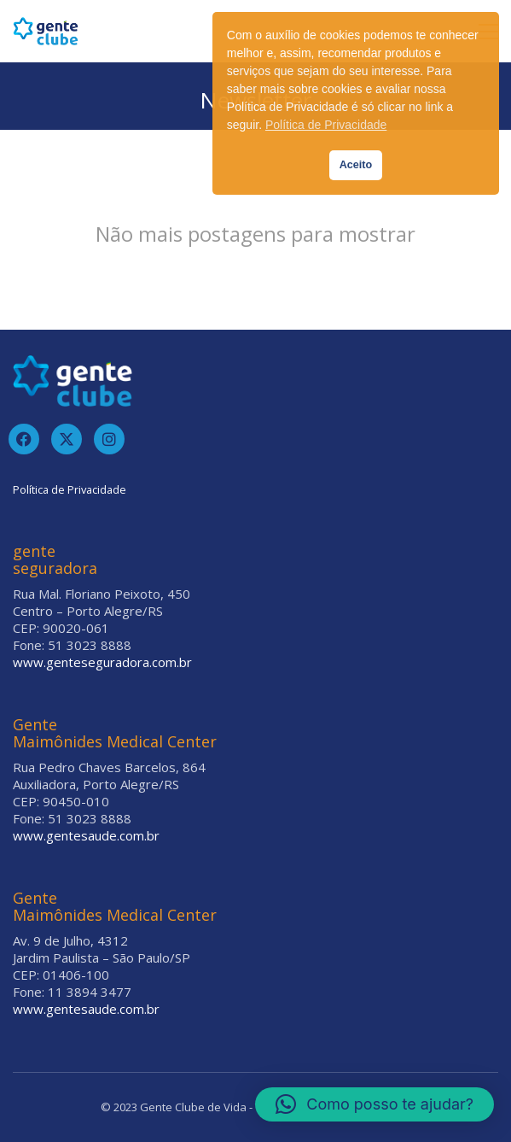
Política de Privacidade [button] (325, 125)
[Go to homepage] (45, 31)
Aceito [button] (356, 165)
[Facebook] (24, 439)
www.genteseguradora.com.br (102, 662)
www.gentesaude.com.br (86, 835)
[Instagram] (109, 439)
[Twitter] (66, 439)
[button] (374, 1104)
